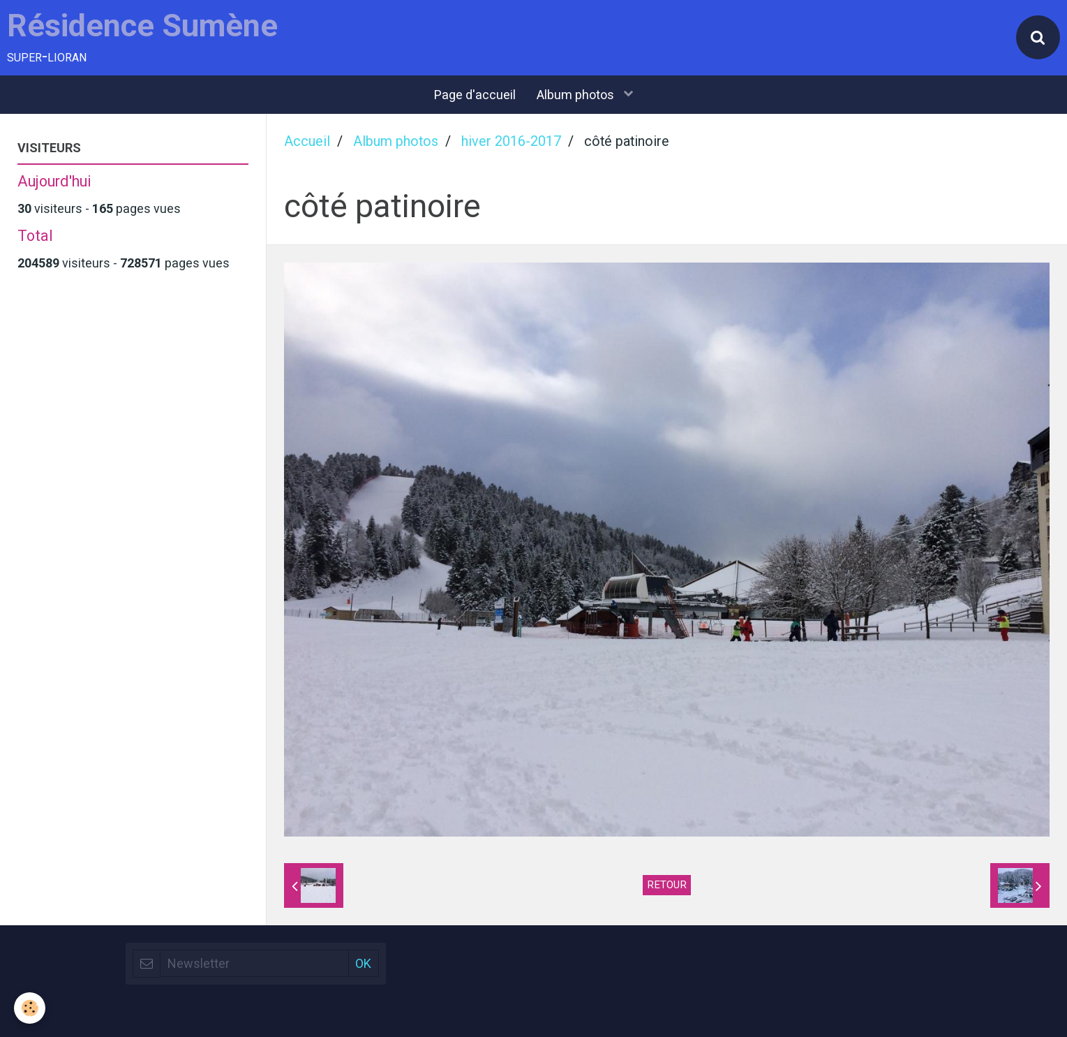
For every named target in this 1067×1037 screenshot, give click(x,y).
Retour (667, 884)
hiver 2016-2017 (511, 141)
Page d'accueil (475, 94)
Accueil (307, 141)
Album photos (577, 94)
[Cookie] (29, 1008)
